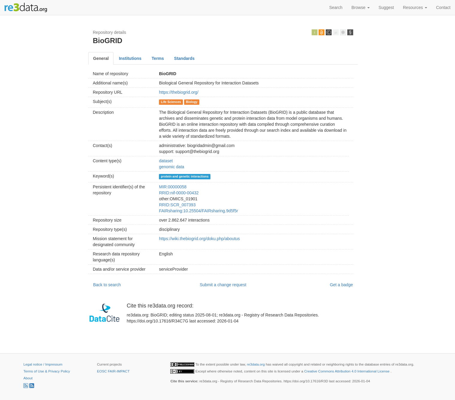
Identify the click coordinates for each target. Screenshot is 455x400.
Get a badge (341, 284)
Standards (184, 58)
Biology (192, 102)
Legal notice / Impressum (42, 364)
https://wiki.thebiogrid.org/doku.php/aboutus (199, 238)
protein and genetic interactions (185, 176)
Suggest (386, 7)
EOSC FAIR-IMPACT (113, 371)
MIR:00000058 (172, 186)
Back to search (107, 284)
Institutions (130, 58)
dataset (166, 160)
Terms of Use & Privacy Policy (46, 371)
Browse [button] (360, 7)
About (27, 378)
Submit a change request (223, 284)
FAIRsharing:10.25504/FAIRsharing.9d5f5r (198, 210)
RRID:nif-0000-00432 (178, 192)
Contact (443, 7)
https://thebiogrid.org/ (178, 92)
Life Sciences (171, 102)
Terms (158, 58)
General (101, 58)
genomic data (171, 166)
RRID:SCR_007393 (177, 204)
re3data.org (256, 364)
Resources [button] (415, 7)
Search (335, 7)
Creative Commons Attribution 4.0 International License (347, 371)
